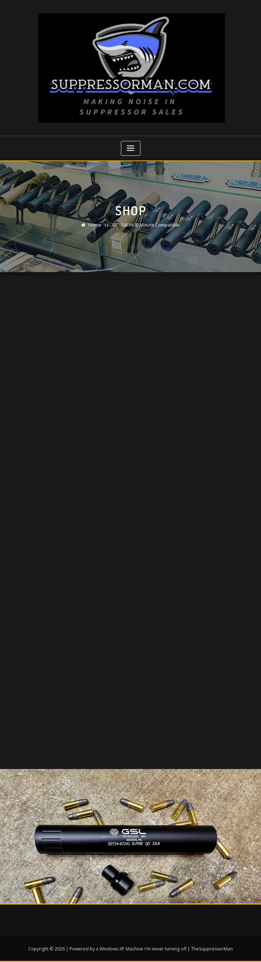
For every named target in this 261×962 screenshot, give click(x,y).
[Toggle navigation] (130, 148)
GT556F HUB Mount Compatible (146, 225)
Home (94, 225)
